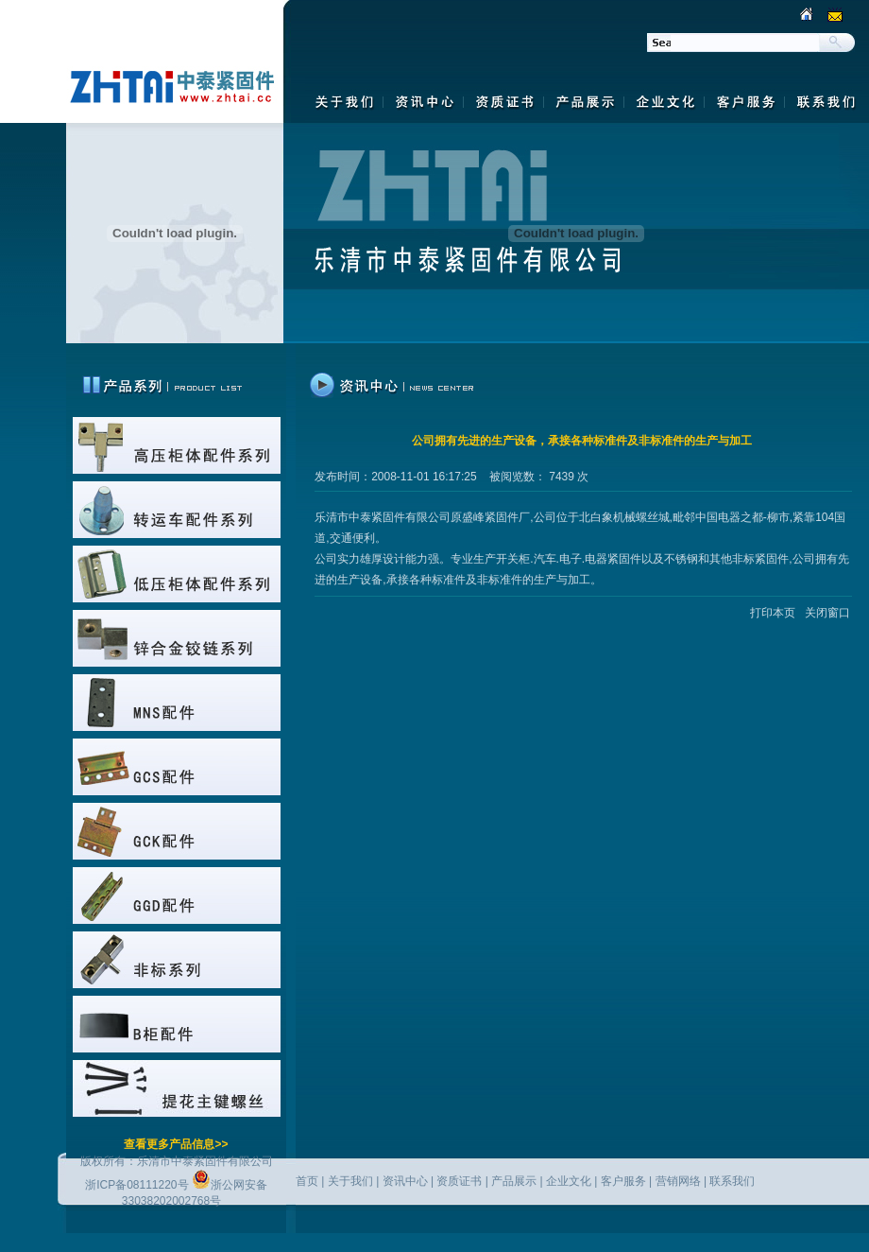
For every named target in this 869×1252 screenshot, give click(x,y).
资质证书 (459, 1181)
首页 (307, 1181)
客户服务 (623, 1181)
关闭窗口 (827, 612)
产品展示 (514, 1181)
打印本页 (770, 612)
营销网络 (678, 1181)
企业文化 (568, 1181)
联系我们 (732, 1181)
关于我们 (350, 1181)
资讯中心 (405, 1181)
